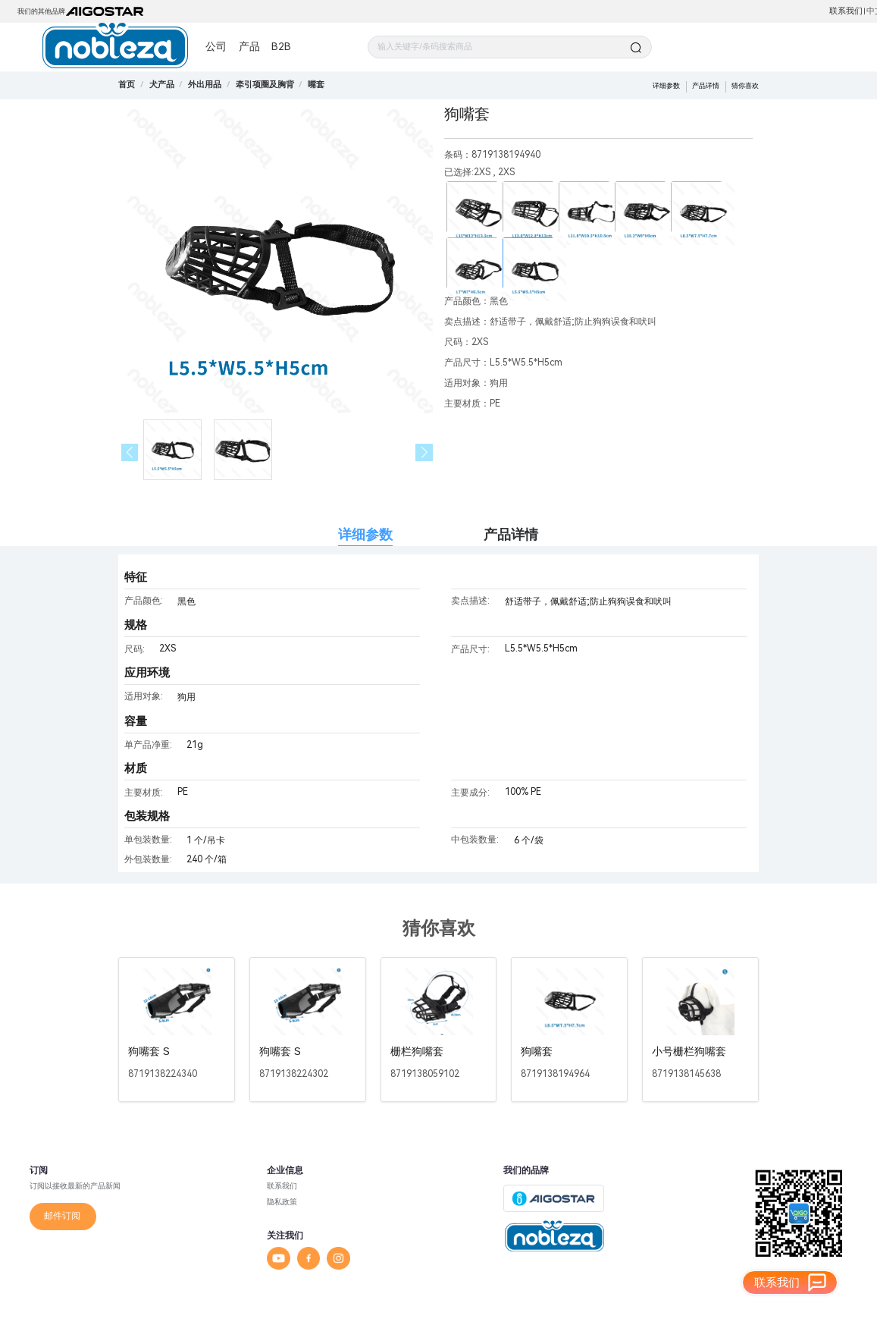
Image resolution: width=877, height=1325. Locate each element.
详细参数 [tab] (365, 534)
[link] (161, 84)
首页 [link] (126, 84)
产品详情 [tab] (511, 534)
